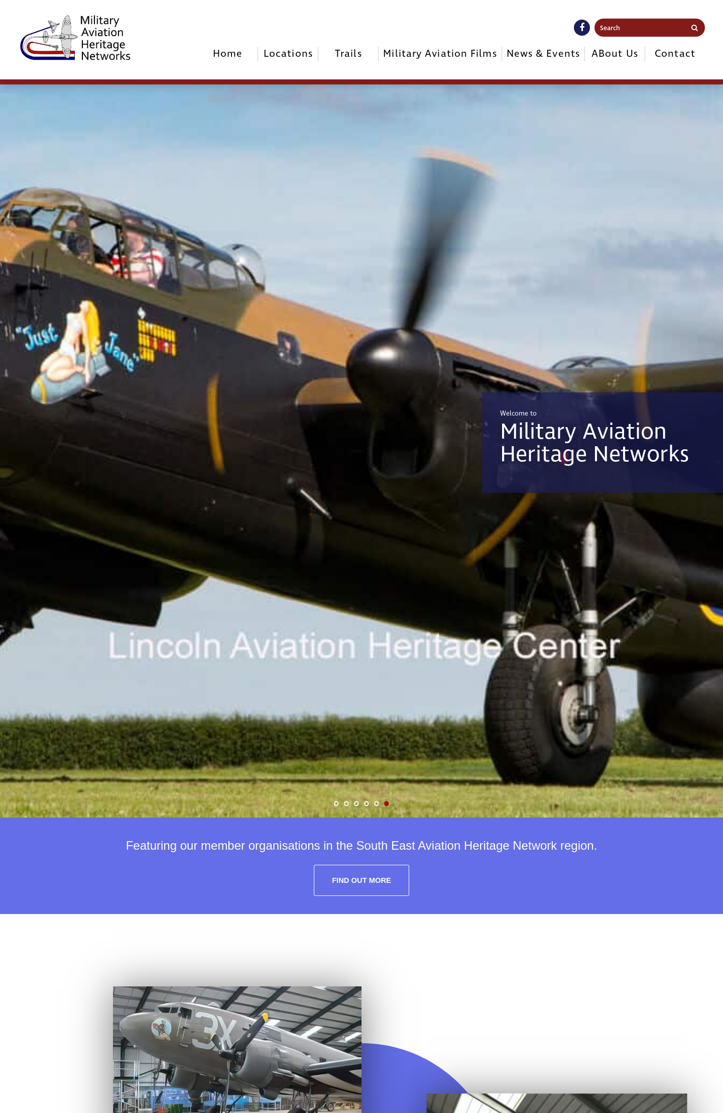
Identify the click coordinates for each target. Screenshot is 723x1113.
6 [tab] (387, 803)
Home (228, 54)
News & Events (543, 54)
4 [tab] (367, 803)
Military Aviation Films (440, 54)
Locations (288, 54)
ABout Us (614, 54)
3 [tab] (356, 803)
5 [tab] (377, 803)
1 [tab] (336, 803)
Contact (675, 54)
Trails (348, 54)
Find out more (361, 880)
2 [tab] (346, 803)
